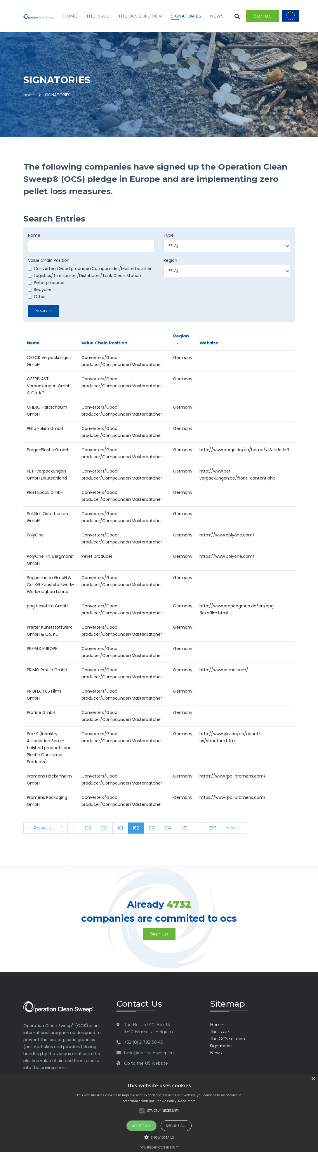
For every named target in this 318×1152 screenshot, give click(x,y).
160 (104, 828)
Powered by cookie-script (159, 1147)
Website (208, 343)
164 (168, 828)
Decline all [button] (176, 1125)
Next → (233, 828)
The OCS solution (140, 16)
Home (70, 16)
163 (152, 828)
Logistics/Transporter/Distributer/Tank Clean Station (84, 275)
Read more (187, 1101)
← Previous (39, 828)
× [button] (313, 1079)
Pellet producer (46, 282)
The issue (97, 16)
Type (169, 235)
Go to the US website (146, 1063)
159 (88, 828)
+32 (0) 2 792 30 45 (143, 1042)
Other (37, 296)
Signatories (186, 16)
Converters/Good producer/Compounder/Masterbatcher (90, 268)
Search (43, 310)
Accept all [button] (141, 1125)
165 (184, 828)
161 (120, 828)
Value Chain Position (48, 260)
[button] (159, 1137)
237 (212, 828)
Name (34, 235)
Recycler (39, 289)
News (217, 16)
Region (170, 260)
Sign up (262, 16)
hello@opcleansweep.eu (149, 1052)
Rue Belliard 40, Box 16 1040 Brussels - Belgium (148, 1028)
